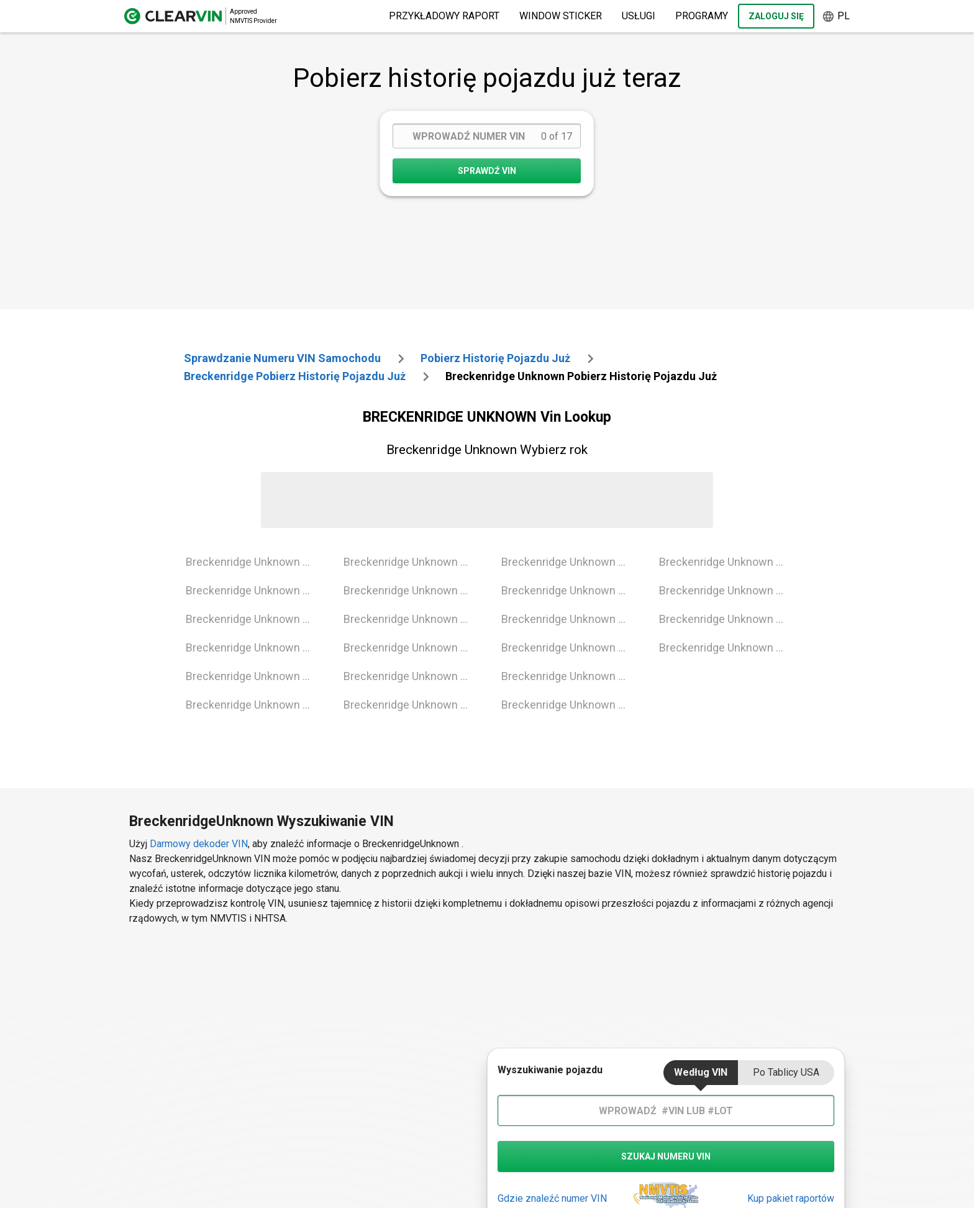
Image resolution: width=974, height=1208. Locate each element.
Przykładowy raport (444, 16)
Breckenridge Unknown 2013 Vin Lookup (570, 590)
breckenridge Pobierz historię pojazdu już (295, 376)
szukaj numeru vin (666, 1156)
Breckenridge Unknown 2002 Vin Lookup (255, 618)
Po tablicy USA (786, 1072)
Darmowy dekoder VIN (199, 844)
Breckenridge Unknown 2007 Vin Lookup (413, 590)
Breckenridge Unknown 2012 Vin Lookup (570, 561)
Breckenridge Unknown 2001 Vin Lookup (255, 590)
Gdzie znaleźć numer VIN (552, 1198)
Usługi (638, 16)
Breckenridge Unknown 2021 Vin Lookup (728, 647)
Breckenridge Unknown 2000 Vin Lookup (255, 561)
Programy (701, 16)
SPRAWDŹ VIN (487, 171)
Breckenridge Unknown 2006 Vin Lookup (413, 561)
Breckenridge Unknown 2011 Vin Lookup (413, 704)
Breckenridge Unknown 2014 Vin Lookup (570, 618)
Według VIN (700, 1072)
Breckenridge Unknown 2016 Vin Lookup (570, 676)
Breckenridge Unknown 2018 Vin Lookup (728, 561)
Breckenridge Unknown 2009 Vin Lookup (413, 647)
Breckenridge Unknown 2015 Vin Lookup (570, 647)
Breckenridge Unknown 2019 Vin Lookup (728, 590)
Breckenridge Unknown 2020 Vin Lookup (728, 618)
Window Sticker (560, 16)
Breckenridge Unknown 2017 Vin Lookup (570, 704)
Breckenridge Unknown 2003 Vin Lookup (255, 647)
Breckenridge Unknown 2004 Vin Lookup (255, 676)
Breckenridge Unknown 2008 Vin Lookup (413, 618)
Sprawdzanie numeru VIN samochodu (282, 358)
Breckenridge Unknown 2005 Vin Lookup (255, 704)
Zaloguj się (776, 16)
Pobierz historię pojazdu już (495, 358)
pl (836, 16)
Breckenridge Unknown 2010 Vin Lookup (413, 676)
